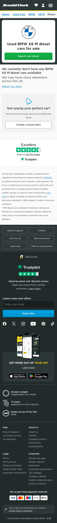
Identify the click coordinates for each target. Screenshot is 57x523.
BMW (31, 14)
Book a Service (42, 238)
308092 (48, 178)
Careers (42, 230)
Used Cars (19, 14)
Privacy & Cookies (12, 465)
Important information (14, 473)
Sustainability (36, 446)
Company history (38, 439)
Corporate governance (40, 469)
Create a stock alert (28, 124)
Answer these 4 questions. (21, 511)
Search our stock (28, 56)
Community (35, 443)
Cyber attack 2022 (12, 469)
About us (33, 432)
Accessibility (9, 439)
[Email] (28, 304)
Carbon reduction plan (40, 480)
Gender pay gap (37, 458)
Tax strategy (35, 473)
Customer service (12, 435)
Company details (37, 476)
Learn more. (34, 288)
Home (5, 14)
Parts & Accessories (41, 246)
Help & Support (15, 230)
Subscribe (28, 313)
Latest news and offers (17, 298)
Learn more (28, 367)
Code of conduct (37, 483)
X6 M (41, 14)
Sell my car (15, 238)
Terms (6, 458)
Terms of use (9, 462)
